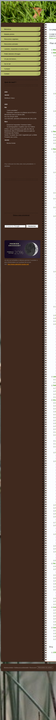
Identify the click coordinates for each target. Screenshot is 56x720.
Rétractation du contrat (45, 667)
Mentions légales (8, 667)
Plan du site (32, 667)
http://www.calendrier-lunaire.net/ (18, 264)
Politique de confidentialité (21, 667)
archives (7, 166)
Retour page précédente (21, 215)
